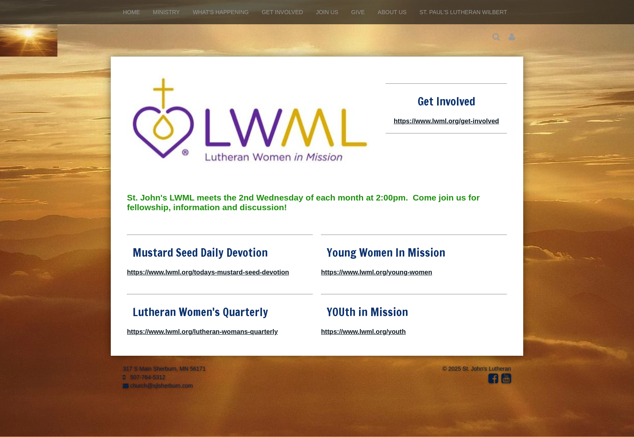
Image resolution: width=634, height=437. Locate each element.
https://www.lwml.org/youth (363, 331)
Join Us (327, 12)
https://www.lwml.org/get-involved (446, 121)
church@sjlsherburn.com (158, 385)
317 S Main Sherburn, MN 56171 (164, 368)
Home (131, 12)
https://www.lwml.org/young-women (376, 272)
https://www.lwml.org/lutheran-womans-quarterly (202, 331)
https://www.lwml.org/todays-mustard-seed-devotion (208, 272)
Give (358, 12)
